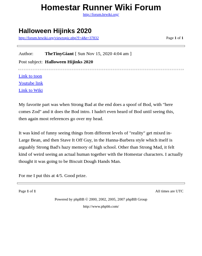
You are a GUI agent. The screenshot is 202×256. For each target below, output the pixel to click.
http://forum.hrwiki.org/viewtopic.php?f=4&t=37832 (58, 38)
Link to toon (30, 76)
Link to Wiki (30, 90)
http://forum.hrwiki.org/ (101, 14)
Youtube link (30, 83)
